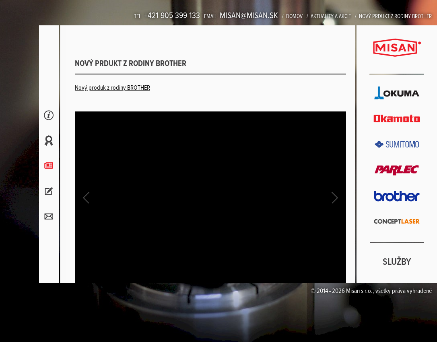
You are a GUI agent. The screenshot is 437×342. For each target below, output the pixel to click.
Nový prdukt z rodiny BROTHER (395, 16)
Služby (397, 262)
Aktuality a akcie (331, 16)
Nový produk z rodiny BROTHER (112, 88)
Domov (294, 16)
